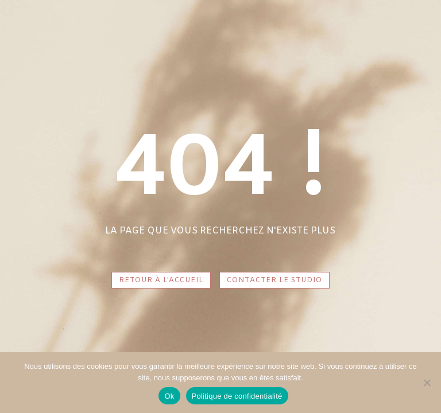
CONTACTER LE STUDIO (274, 280)
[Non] (426, 382)
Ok (169, 396)
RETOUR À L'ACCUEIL (161, 280)
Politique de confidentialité (237, 396)
